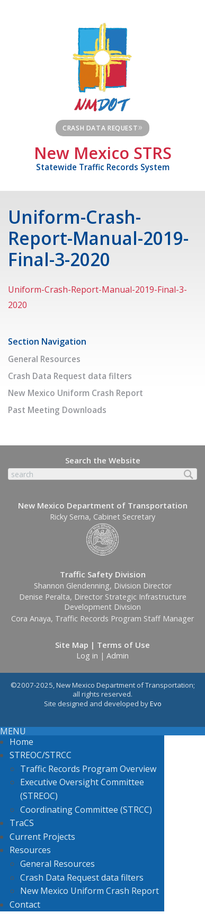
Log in (87, 656)
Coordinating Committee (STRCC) (86, 809)
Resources (30, 850)
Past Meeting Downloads (57, 410)
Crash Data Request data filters (70, 376)
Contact (25, 904)
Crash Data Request (103, 126)
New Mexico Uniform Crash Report (75, 393)
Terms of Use (123, 644)
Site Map (71, 644)
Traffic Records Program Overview (88, 769)
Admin (117, 656)
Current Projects (42, 836)
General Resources (44, 359)
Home (21, 742)
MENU (13, 731)
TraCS (22, 823)
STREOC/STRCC (41, 755)
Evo (156, 703)
